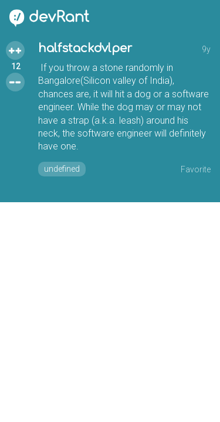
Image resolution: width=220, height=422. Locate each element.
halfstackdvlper (85, 48)
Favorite (196, 169)
